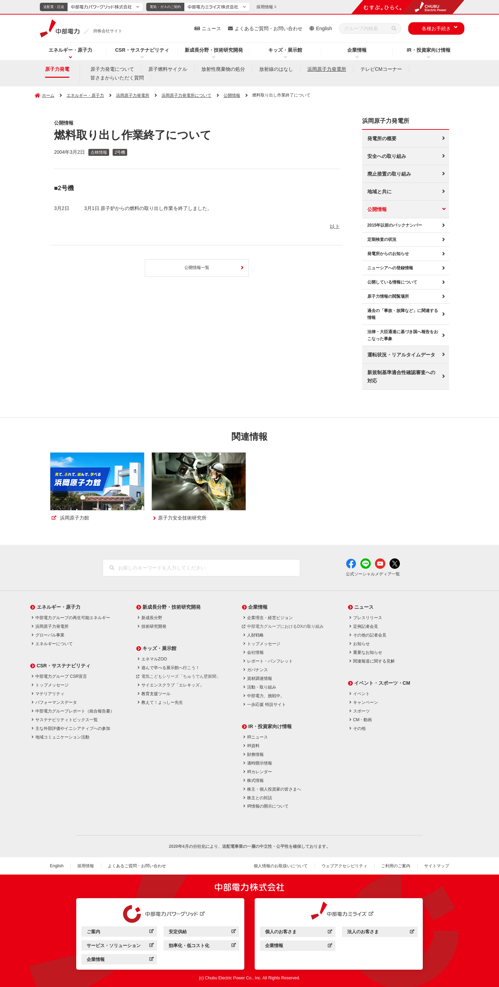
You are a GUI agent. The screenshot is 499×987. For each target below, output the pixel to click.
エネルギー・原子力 (70, 50)
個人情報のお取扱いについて (281, 865)
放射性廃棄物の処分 (223, 69)
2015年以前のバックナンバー (394, 225)
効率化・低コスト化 (189, 945)
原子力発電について (112, 69)
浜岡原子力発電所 (326, 69)
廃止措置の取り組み (389, 174)
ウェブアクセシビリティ (344, 865)
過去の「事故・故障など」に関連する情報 (402, 314)
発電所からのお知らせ (388, 253)
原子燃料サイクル (167, 69)
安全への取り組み (386, 156)
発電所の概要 (381, 138)
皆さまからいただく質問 (117, 78)
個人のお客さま (281, 931)
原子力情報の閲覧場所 (388, 296)
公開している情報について (392, 282)
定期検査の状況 (381, 239)
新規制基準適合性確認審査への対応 (401, 376)
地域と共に (379, 191)
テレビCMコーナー (381, 69)
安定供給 (178, 931)
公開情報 (377, 209)
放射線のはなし (276, 69)
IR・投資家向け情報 (428, 50)
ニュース (211, 28)
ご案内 (93, 931)
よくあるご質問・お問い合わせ (269, 28)
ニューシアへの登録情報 (390, 267)
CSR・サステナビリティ (142, 50)
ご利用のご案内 (395, 865)
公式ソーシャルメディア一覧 (373, 574)
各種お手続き (436, 28)
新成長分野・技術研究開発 (214, 50)
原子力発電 (57, 69)
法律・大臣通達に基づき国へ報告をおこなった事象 (402, 335)
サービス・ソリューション (114, 945)
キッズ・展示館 (285, 50)
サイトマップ (436, 865)
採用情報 (85, 865)
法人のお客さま (363, 931)
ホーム (48, 95)
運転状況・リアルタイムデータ (401, 354)
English (324, 28)
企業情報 (357, 50)
